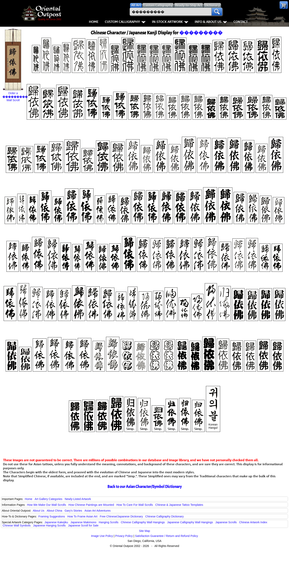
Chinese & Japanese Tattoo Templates (179, 504)
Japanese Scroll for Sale (83, 525)
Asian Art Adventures (97, 510)
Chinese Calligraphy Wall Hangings (143, 522)
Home (93, 22)
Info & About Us (211, 22)
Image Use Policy (102, 536)
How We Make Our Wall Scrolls (46, 504)
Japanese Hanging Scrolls (49, 525)
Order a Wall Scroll (15, 97)
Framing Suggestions (51, 516)
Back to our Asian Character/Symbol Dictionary (144, 486)
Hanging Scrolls (108, 522)
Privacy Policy (124, 536)
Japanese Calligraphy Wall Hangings (190, 522)
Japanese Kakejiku (56, 522)
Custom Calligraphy (125, 22)
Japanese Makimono (83, 522)
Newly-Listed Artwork (78, 499)
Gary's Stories (73, 510)
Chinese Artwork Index (253, 522)
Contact (240, 22)
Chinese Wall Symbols (17, 525)
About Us (38, 510)
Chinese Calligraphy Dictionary (164, 516)
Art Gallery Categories (48, 499)
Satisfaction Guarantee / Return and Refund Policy (166, 536)
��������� (201, 33)
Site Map (144, 530)
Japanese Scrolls (226, 522)
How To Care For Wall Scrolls (134, 504)
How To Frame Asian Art (82, 516)
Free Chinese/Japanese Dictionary (121, 516)
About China (54, 510)
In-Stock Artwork (170, 22)
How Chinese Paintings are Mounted (91, 504)
